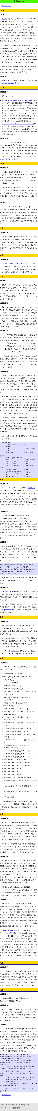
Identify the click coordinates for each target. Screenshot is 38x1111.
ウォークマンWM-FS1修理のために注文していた (18, 263)
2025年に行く (6, 6)
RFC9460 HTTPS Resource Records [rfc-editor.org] (18, 100)
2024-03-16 (31, 488)
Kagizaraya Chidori (8, 591)
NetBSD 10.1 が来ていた (13, 83)
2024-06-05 (5, 546)
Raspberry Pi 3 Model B (9, 930)
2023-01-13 (15, 651)
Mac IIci (4, 19)
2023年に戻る (6, 1095)
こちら (17, 871)
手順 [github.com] (5, 609)
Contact (3, 1108)
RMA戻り (9, 933)
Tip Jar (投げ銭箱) (14, 1108)
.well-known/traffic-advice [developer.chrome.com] (18, 124)
